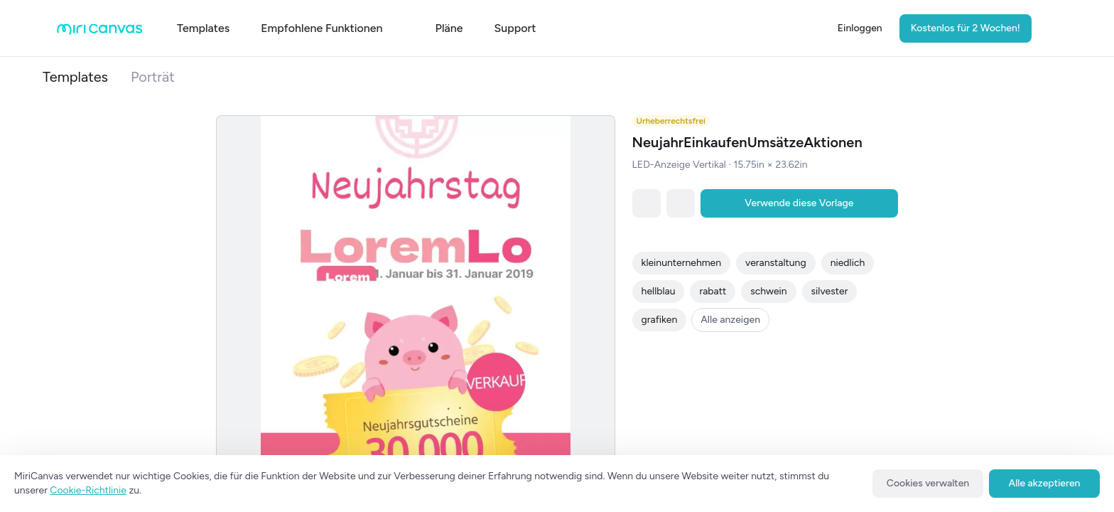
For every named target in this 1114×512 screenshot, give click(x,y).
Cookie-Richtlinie (88, 490)
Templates (75, 76)
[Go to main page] (100, 32)
